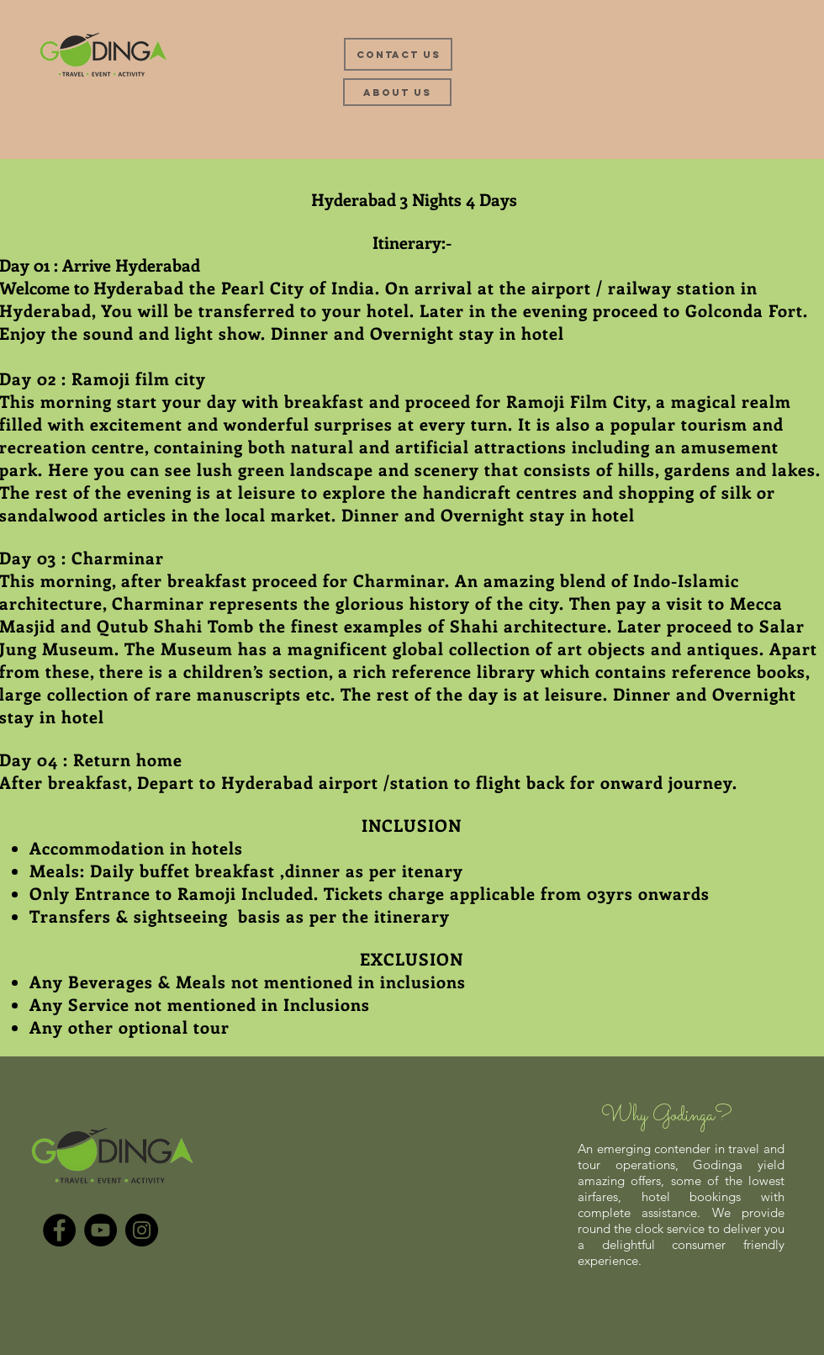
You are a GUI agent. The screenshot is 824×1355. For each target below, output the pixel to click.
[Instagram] (141, 1230)
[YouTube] (100, 1230)
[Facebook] (59, 1230)
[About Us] (397, 92)
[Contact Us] (398, 54)
